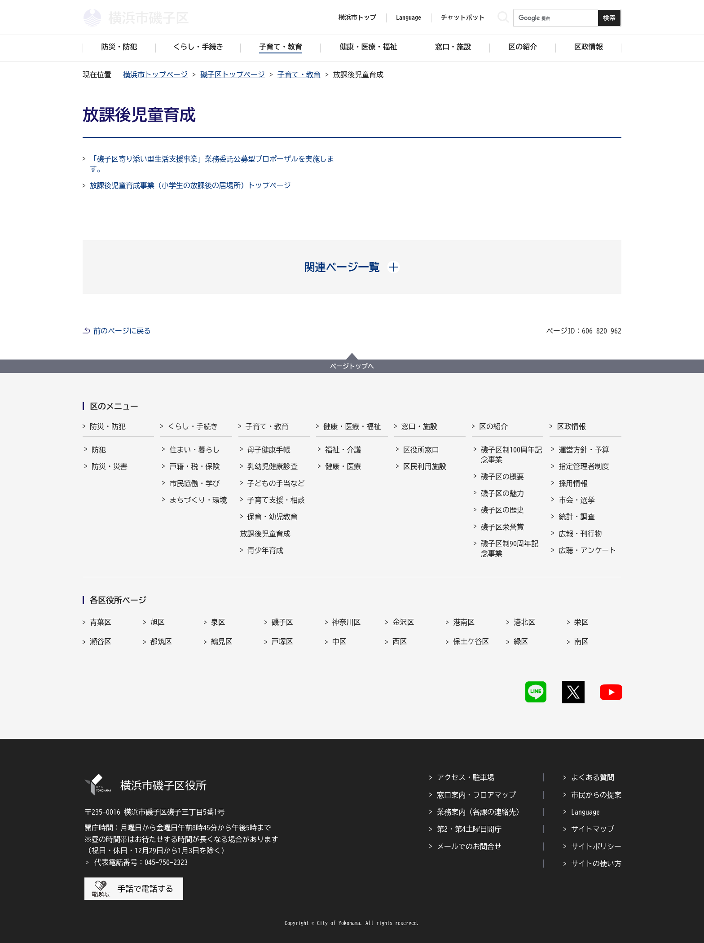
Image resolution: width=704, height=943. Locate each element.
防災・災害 (110, 466)
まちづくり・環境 (198, 500)
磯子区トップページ (232, 74)
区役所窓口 (421, 449)
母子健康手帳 (268, 449)
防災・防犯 (108, 426)
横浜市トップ (357, 17)
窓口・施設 (419, 426)
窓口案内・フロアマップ (476, 794)
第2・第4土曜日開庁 (469, 829)
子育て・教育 (299, 74)
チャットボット (463, 17)
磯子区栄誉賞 (502, 527)
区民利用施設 (424, 466)
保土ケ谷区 (471, 641)
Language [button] (408, 17)
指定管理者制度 (584, 466)
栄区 (581, 622)
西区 (399, 641)
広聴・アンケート (587, 550)
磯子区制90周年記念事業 (509, 548)
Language (585, 812)
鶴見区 (222, 641)
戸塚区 (282, 641)
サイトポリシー (596, 846)
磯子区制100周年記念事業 (511, 454)
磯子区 (282, 622)
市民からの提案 (596, 794)
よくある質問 (592, 777)
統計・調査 (576, 516)
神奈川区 (346, 622)
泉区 (218, 622)
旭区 (157, 622)
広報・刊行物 (580, 533)
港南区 (464, 622)
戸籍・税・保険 (194, 466)
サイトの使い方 (596, 863)
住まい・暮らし (194, 449)
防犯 (99, 449)
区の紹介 (493, 426)
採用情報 (573, 483)
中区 (339, 641)
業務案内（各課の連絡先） (480, 812)
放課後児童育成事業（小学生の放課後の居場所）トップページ (190, 185)
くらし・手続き (192, 426)
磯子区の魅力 (502, 493)
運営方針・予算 (584, 449)
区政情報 (571, 426)
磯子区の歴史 (502, 509)
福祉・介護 (343, 449)
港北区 (524, 622)
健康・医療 (343, 466)
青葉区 (100, 622)
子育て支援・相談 (276, 500)
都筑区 (161, 641)
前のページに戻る (122, 330)
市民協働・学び (194, 483)
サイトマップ (592, 829)
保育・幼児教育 (272, 516)
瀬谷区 (100, 641)
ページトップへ (352, 366)
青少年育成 (265, 550)
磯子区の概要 (502, 476)
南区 (581, 641)
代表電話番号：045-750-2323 (141, 862)
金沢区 (403, 622)
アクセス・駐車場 (465, 777)
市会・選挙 (576, 500)
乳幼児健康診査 (272, 466)
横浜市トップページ (155, 74)
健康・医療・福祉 (352, 426)
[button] (352, 267)
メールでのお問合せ (469, 846)
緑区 (521, 641)
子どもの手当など (276, 483)
